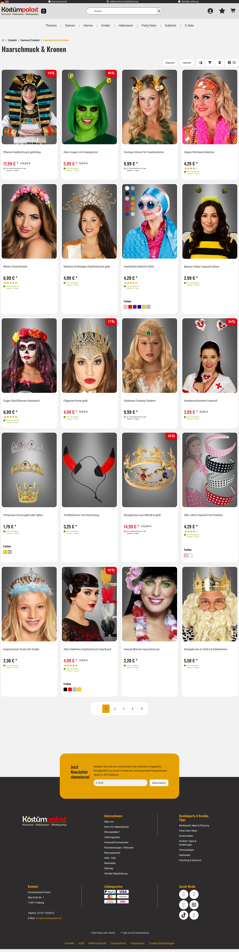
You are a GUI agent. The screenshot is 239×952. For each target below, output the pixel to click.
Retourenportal (112, 855)
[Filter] (210, 62)
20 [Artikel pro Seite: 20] (231, 63)
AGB (81, 946)
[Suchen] (159, 11)
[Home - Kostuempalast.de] (44, 824)
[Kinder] (105, 27)
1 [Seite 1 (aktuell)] (106, 711)
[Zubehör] (170, 27)
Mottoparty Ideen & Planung (194, 828)
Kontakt (69, 946)
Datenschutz (118, 946)
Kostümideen (186, 838)
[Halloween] (125, 27)
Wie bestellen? (112, 835)
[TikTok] (183, 918)
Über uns (109, 824)
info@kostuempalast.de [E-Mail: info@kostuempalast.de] (49, 921)
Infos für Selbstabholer (116, 829)
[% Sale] (188, 27)
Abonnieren (159, 785)
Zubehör (12, 40)
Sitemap (108, 871)
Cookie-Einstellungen (161, 946)
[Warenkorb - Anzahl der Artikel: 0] (233, 11)
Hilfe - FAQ (110, 860)
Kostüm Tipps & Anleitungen (187, 846)
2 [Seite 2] (115, 711)
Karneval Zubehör (29, 40)
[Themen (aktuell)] (52, 27)
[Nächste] (142, 711)
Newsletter (110, 866)
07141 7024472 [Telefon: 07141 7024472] (45, 915)
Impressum (137, 946)
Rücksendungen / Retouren (119, 850)
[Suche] (124, 11)
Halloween (185, 858)
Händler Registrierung (116, 876)
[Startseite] (3, 39)
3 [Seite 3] (123, 711)
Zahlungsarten (112, 840)
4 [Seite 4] (132, 711)
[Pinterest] (194, 918)
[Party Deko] (148, 27)
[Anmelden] (210, 11)
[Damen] (70, 27)
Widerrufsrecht (97, 946)
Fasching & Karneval (190, 863)
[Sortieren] (219, 62)
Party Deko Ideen (188, 833)
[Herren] (88, 27)
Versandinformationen (116, 845)
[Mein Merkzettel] (222, 11)
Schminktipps (186, 852)
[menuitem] (2, 1)
